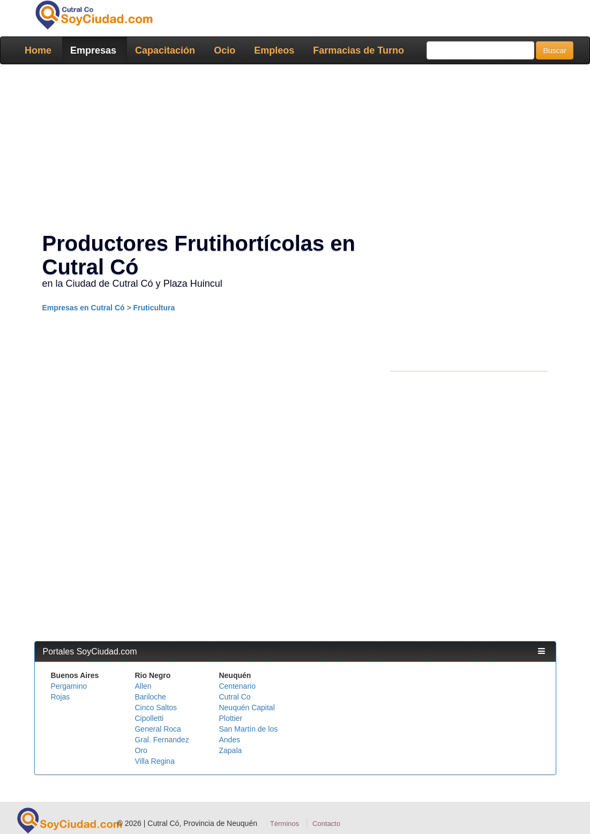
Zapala (230, 750)
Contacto (326, 824)
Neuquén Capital (246, 707)
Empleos (274, 50)
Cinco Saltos (156, 707)
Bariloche (150, 696)
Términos (284, 824)
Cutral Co (234, 696)
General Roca (158, 729)
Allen (143, 686)
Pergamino (69, 686)
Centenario (237, 686)
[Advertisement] (295, 150)
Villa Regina (154, 761)
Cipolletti (149, 718)
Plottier (230, 718)
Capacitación (165, 50)
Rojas (60, 696)
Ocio (224, 50)
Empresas (93, 50)
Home (38, 50)
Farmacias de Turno (358, 50)
